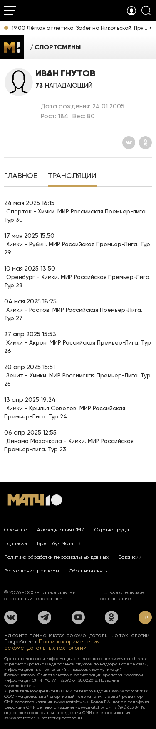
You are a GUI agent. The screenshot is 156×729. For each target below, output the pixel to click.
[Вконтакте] (128, 142)
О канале (15, 530)
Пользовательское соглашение (122, 596)
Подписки (15, 543)
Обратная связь (88, 571)
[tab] (20, 176)
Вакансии (130, 557)
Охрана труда (111, 530)
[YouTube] (78, 617)
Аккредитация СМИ (60, 530)
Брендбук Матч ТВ (58, 543)
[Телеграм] (44, 617)
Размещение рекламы (31, 571)
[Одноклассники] (145, 142)
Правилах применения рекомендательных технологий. (52, 644)
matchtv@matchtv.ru (62, 718)
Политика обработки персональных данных (56, 557)
